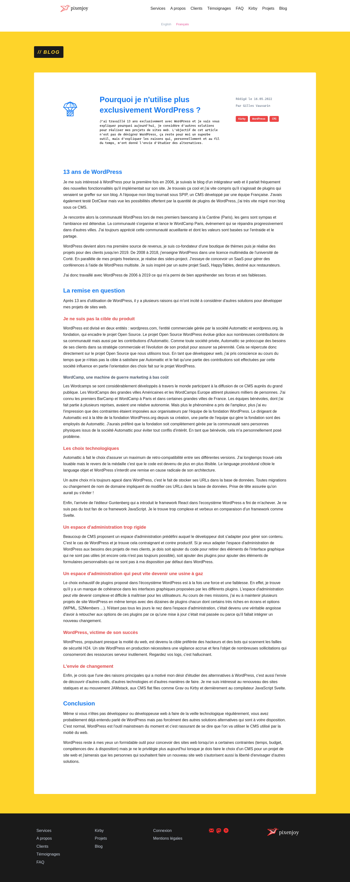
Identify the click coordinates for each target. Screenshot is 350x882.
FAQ (240, 8)
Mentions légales (167, 838)
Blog (283, 8)
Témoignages (219, 8)
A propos (178, 8)
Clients (196, 8)
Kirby (252, 8)
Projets (268, 8)
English (166, 24)
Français (182, 24)
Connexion (162, 831)
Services (157, 8)
